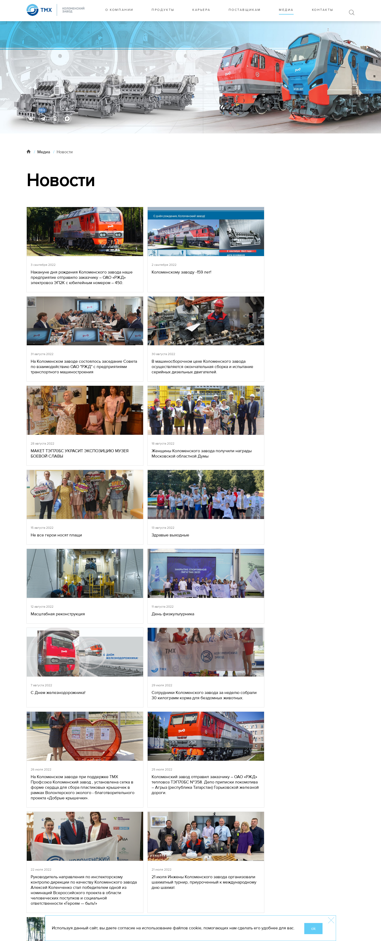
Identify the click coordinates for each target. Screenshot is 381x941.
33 (224, 769)
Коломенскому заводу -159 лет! (144, 276)
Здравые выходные (298, 380)
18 (180, 769)
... (163, 769)
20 (200, 769)
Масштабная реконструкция (58, 474)
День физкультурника (135, 474)
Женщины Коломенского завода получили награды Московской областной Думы (145, 386)
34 (235, 769)
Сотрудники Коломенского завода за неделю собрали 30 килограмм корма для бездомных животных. (313, 479)
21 (211, 769)
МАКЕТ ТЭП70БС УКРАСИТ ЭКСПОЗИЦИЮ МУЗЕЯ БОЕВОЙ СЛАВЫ (62, 386)
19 (190, 769)
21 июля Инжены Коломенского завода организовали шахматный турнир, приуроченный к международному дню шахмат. (312, 575)
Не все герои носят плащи (222, 380)
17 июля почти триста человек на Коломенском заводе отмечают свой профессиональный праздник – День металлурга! (148, 705)
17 (170, 769)
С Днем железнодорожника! (224, 474)
